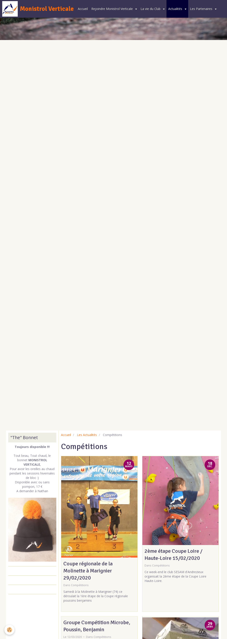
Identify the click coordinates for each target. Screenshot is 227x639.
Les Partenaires (201, 9)
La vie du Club (151, 9)
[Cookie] (9, 630)
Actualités (175, 9)
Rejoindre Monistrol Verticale (112, 9)
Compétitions (80, 585)
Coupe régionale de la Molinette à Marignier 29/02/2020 (88, 570)
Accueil (83, 9)
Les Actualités (87, 435)
